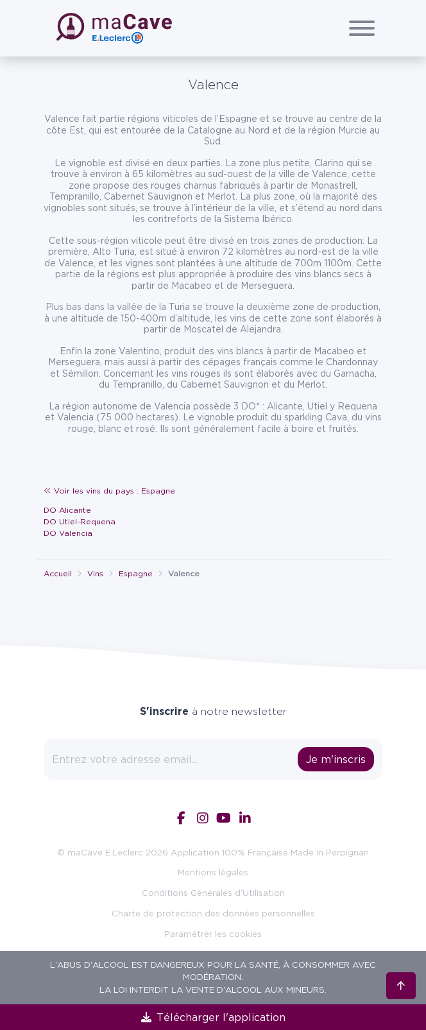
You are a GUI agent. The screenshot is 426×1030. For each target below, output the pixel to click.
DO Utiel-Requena (79, 521)
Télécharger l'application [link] (213, 1017)
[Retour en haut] (401, 985)
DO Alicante (67, 510)
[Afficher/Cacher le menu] (361, 28)
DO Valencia (68, 533)
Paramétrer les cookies (213, 933)
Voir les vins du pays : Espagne (109, 490)
